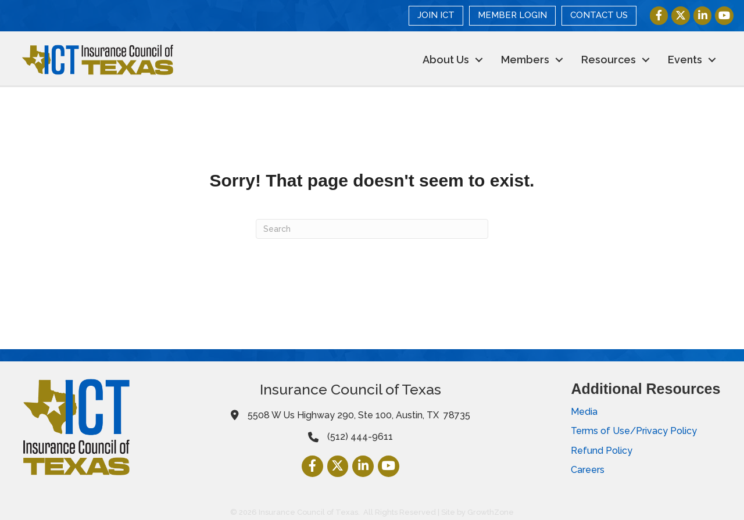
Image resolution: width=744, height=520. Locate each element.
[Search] (372, 229)
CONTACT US (599, 15)
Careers (587, 469)
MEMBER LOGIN (512, 15)
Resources (607, 59)
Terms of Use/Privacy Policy (634, 430)
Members (524, 59)
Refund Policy (601, 450)
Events (684, 59)
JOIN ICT (436, 15)
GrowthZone (490, 512)
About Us (444, 59)
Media (584, 411)
